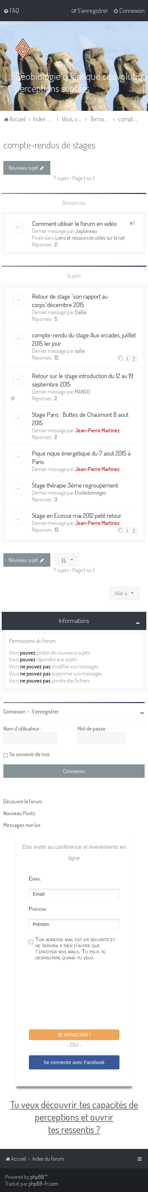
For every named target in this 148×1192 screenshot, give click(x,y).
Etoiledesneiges (90, 492)
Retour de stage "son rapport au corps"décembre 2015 (70, 300)
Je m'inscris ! (74, 1034)
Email (35, 878)
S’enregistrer (45, 711)
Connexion (14, 711)
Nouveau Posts (19, 812)
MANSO (82, 391)
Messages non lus (22, 824)
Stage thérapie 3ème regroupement (75, 485)
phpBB (37, 1176)
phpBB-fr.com (43, 1183)
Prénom (37, 909)
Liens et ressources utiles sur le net (90, 237)
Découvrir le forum (22, 801)
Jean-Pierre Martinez (97, 430)
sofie (80, 350)
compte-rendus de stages (49, 144)
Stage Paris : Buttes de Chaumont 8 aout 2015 (80, 418)
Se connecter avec (74, 1062)
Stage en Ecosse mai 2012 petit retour (76, 515)
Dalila (80, 312)
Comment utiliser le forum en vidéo (74, 223)
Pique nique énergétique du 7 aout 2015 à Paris (81, 457)
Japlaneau (86, 231)
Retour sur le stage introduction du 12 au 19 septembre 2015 (82, 379)
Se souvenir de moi (29, 754)
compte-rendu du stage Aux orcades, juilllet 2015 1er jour (84, 339)
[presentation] (80, 995)
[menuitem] (11, 10)
